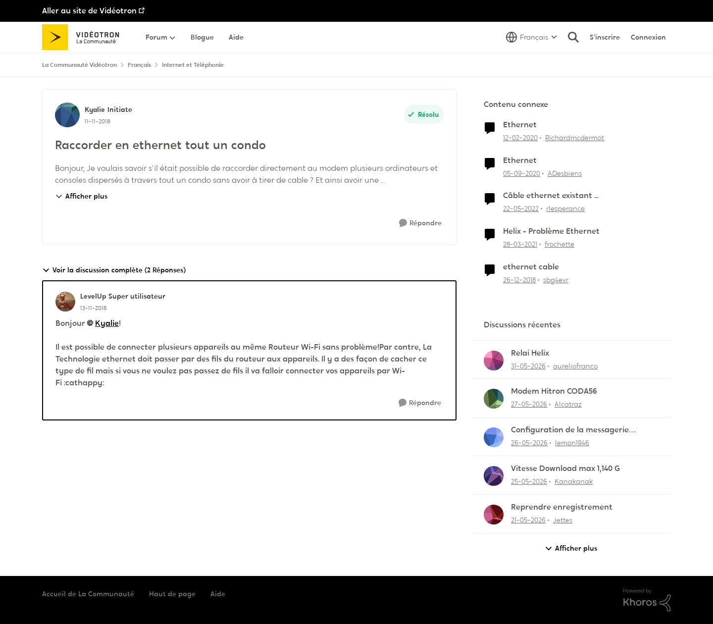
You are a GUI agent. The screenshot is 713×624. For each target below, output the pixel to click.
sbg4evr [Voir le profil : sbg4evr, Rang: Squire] (555, 279)
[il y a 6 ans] (520, 138)
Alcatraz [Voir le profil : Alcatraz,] (568, 404)
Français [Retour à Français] (139, 65)
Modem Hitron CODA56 (554, 391)
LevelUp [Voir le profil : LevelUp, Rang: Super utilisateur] (93, 296)
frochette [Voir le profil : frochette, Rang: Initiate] (559, 244)
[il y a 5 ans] (521, 173)
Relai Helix (530, 353)
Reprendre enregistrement (561, 507)
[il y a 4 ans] (521, 209)
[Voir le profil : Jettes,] (494, 514)
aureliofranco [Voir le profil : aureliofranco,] (575, 365)
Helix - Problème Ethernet (551, 231)
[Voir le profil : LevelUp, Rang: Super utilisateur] (65, 302)
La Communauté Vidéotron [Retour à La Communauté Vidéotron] (79, 65)
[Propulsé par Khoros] (647, 600)
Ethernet (520, 125)
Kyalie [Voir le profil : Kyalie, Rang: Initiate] (95, 109)
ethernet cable (531, 267)
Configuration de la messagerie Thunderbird (570, 430)
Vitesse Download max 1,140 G (565, 468)
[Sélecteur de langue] (531, 37)
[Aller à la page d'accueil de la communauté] (84, 37)
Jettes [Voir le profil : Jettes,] (562, 520)
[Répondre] (420, 223)
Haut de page (172, 593)
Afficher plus (81, 196)
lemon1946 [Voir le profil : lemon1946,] (572, 442)
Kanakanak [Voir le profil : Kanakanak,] (574, 481)
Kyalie (107, 323)
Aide (217, 593)
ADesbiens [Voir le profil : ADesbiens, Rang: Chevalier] (565, 172)
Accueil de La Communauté (88, 593)
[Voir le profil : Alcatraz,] (494, 399)
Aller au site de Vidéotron (89, 10)
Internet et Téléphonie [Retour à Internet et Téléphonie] (193, 65)
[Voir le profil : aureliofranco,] (494, 360)
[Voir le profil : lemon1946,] (494, 437)
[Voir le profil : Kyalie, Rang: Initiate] (67, 115)
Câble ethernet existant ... (551, 196)
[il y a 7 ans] (519, 280)
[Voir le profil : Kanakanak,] (494, 476)
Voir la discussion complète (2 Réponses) (114, 270)
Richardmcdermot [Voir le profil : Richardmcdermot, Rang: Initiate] (574, 137)
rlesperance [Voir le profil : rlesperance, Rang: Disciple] (565, 208)
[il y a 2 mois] (528, 366)
